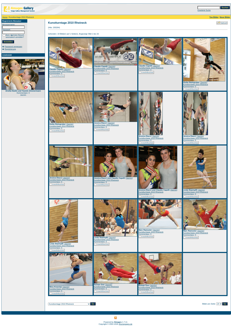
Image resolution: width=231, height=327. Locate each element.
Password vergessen (13, 47)
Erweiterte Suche (204, 10)
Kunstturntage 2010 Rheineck (61, 71)
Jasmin (67, 69)
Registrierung (10, 49)
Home (4, 17)
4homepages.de (125, 324)
